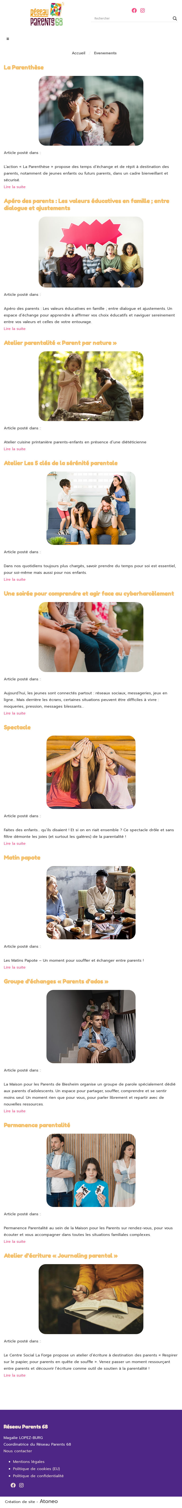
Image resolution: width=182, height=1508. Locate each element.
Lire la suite (15, 187)
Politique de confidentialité (38, 1476)
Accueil (78, 53)
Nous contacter (18, 1451)
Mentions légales (29, 1462)
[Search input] (132, 18)
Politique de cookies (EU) (36, 1469)
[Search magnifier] (175, 18)
